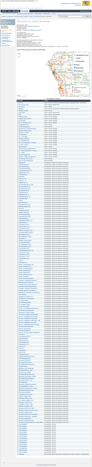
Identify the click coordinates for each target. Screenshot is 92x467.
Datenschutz (17, 0)
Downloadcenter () (85, 11)
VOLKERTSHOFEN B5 (23, 168)
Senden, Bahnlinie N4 (23, 272)
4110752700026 (22, 434)
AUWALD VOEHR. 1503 (24, 396)
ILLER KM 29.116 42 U (23, 226)
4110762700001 (22, 432)
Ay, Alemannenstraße (23, 306)
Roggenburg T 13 (22, 182)
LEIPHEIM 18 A (22, 262)
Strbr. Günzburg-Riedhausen (25, 160)
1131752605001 (22, 442)
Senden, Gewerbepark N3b (25, 268)
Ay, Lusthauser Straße (23, 304)
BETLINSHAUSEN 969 (23, 392)
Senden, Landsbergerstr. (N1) (25, 264)
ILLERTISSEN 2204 (23, 342)
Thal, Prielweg (21, 294)
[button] (53, 72)
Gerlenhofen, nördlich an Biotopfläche (27, 314)
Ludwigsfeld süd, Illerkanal (24, 394)
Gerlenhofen (21, 112)
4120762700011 (22, 444)
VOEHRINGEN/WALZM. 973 (25, 250)
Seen (9, 11)
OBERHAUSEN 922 (23, 212)
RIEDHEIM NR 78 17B (23, 204)
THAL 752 (20, 348)
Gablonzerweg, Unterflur (24, 372)
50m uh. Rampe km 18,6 (24, 122)
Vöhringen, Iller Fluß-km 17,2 (25, 296)
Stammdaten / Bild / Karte (7, 31)
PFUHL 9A (20, 208)
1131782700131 (22, 438)
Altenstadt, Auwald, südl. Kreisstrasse (27, 414)
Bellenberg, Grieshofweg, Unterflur (26, 376)
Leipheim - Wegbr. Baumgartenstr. (26, 156)
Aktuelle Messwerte (7, 33)
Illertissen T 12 (21, 180)
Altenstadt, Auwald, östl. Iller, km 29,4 (27, 410)
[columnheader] (30, 101)
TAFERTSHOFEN (22, 338)
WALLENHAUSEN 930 (23, 216)
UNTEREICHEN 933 (23, 210)
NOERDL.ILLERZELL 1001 (24, 230)
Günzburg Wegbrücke (23, 126)
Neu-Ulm (20, 102)
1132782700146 (22, 440)
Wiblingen (20, 108)
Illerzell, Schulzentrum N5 (24, 274)
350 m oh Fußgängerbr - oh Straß (26, 142)
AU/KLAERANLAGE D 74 (24, 170)
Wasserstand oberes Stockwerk (9, 13)
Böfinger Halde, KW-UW (24, 118)
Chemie (54, 13)
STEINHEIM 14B (22, 198)
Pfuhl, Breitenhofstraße (23, 330)
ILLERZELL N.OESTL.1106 (25, 404)
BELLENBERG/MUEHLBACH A (26, 364)
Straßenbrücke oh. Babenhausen (26, 148)
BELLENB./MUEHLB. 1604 (24, 370)
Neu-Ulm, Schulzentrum (24, 328)
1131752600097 (22, 446)
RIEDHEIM (20, 176)
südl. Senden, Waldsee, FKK (25, 400)
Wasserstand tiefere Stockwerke (25, 13)
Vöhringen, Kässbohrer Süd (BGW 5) (27, 288)
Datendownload (6, 45)
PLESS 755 (21, 334)
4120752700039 (22, 450)
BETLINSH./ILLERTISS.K (24, 362)
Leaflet (85, 96)
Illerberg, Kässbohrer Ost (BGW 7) (26, 290)
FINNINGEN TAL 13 (23, 194)
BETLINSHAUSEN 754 (23, 188)
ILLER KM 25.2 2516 (23, 254)
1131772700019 (22, 436)
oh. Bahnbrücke (22, 134)
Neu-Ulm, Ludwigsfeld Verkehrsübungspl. (28, 324)
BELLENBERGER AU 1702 (25, 386)
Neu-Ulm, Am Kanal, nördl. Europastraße (28, 332)
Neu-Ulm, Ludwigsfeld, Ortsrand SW (27, 318)
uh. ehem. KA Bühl (22, 144)
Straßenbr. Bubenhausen (24, 130)
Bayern (31, 16)
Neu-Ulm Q (20, 106)
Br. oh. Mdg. (21, 152)
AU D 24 (20, 260)
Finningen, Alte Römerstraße (25, 326)
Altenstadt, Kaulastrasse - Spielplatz (27, 416)
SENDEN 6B (21, 162)
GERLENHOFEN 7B (23, 190)
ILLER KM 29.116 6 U (23, 224)
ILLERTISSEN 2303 (23, 258)
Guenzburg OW (22, 146)
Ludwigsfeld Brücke (23, 124)
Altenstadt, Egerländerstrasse (25, 420)
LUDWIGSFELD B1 (23, 354)
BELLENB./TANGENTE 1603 (25, 390)
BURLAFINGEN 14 (22, 340)
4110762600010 (22, 428)
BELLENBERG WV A (23, 234)
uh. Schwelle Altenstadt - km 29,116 (27, 150)
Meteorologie (15, 11)
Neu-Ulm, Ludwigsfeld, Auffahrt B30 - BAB (28, 320)
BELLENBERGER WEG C (24, 236)
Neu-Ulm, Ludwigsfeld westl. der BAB (27, 316)
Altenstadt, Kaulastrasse (24, 418)
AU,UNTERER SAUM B (24, 246)
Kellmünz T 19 (21, 178)
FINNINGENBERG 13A (24, 196)
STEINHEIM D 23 (22, 174)
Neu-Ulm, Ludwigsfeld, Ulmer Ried (26, 322)
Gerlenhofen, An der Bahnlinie (25, 310)
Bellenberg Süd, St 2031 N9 (25, 282)
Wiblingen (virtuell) (22, 110)
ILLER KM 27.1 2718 (23, 256)
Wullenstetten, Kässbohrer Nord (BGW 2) (28, 292)
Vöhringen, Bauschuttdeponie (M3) (26, 286)
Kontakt (8, 0)
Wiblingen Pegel (22, 116)
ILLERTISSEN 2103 (23, 248)
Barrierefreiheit (23, 0)
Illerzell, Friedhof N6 (23, 276)
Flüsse (4, 11)
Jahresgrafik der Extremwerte (6, 37)
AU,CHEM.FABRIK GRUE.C (25, 232)
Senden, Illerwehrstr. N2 (24, 266)
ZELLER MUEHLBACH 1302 (25, 184)
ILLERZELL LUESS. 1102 (24, 402)
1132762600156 (22, 448)
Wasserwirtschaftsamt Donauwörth (32, 30)
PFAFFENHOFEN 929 (23, 214)
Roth (19, 114)
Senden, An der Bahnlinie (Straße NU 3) (28, 308)
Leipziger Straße (22, 366)
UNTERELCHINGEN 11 (24, 358)
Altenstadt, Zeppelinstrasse (24, 412)
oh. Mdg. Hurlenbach (23, 138)
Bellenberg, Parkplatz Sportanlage (26, 384)
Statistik (4, 43)
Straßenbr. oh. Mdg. (23, 132)
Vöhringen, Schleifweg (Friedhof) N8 (27, 280)
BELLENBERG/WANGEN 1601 (26, 378)
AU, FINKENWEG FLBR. (24, 244)
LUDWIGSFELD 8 (22, 192)
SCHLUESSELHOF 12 (23, 186)
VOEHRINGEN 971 (23, 218)
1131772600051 (22, 424)
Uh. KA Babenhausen (23, 140)
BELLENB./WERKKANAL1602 (25, 374)
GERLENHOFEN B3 (23, 166)
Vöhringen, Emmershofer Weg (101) (27, 284)
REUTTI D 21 (21, 352)
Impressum (12, 0)
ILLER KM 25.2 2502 (23, 228)
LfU (89, 96)
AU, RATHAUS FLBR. (23, 242)
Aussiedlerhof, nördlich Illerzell (25, 298)
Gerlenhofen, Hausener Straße (25, 312)
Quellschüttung (38, 13)
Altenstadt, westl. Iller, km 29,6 (25, 408)
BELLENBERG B (22, 382)
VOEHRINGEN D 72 (23, 344)
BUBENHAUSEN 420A (23, 206)
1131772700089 (22, 452)
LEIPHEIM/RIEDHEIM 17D (24, 220)
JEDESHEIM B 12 (22, 222)
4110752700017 (22, 426)
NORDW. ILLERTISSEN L (24, 240)
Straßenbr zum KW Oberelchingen (26, 128)
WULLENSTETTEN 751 (24, 360)
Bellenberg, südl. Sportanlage (25, 368)
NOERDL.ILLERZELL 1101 (24, 406)
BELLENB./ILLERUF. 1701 (24, 380)
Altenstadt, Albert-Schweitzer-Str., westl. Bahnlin (30, 422)
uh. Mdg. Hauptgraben (23, 154)
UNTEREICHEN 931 (23, 164)
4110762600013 (22, 430)
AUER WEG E (21, 238)
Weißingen (20, 454)
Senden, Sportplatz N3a (24, 270)
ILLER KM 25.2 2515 (23, 252)
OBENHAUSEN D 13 (23, 172)
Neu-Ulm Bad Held (22, 104)
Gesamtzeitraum (6, 35)
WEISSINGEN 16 (22, 202)
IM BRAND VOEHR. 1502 (24, 398)
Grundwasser (24, 11)
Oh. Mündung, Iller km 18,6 (24, 158)
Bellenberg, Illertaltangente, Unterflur (27, 388)
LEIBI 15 (20, 200)
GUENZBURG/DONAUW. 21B (25, 356)
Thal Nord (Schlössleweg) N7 (25, 278)
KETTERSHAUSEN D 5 (24, 336)
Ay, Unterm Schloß (22, 300)
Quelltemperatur (46, 13)
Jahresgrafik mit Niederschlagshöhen (7, 41)
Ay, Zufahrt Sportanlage (39, 16)
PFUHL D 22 (21, 346)
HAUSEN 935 (21, 350)
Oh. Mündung (21, 120)
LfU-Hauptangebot (30, 0)
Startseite (4, 0)
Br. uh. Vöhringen (22, 136)
